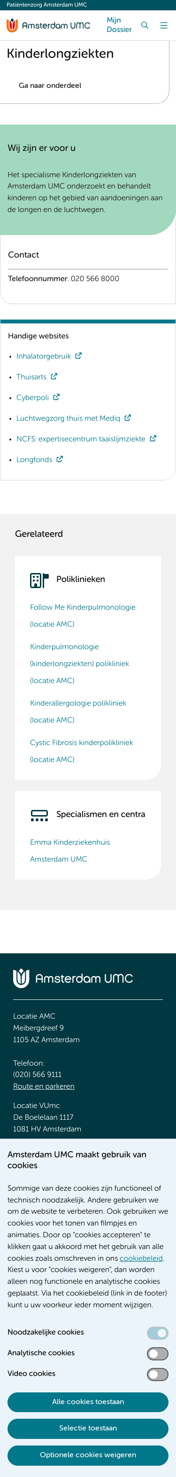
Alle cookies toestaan (88, 1402)
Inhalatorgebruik (43, 357)
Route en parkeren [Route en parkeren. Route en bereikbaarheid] (44, 1087)
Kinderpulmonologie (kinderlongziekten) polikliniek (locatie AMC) (79, 664)
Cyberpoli (32, 398)
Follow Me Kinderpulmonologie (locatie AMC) (83, 616)
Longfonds (34, 460)
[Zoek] (145, 25)
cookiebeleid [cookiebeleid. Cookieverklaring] (141, 1259)
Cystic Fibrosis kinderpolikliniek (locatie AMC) (81, 751)
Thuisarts (31, 377)
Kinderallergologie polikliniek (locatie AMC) (78, 712)
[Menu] (163, 25)
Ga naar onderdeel (50, 86)
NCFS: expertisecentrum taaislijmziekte (80, 439)
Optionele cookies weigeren (88, 1455)
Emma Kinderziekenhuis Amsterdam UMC (70, 851)
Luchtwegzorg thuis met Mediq (68, 419)
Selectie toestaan (88, 1428)
